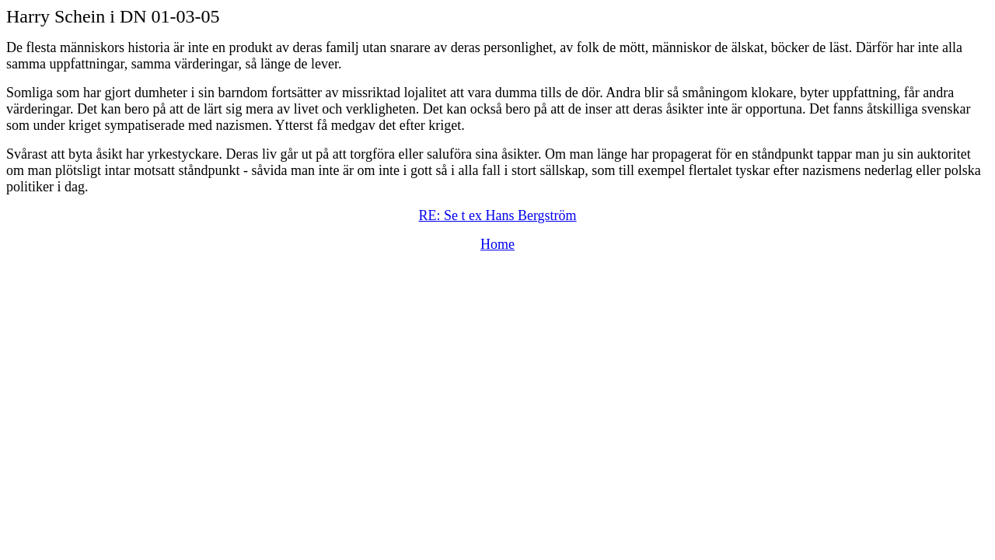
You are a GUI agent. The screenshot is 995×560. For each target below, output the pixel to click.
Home (497, 244)
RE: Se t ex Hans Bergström (497, 215)
